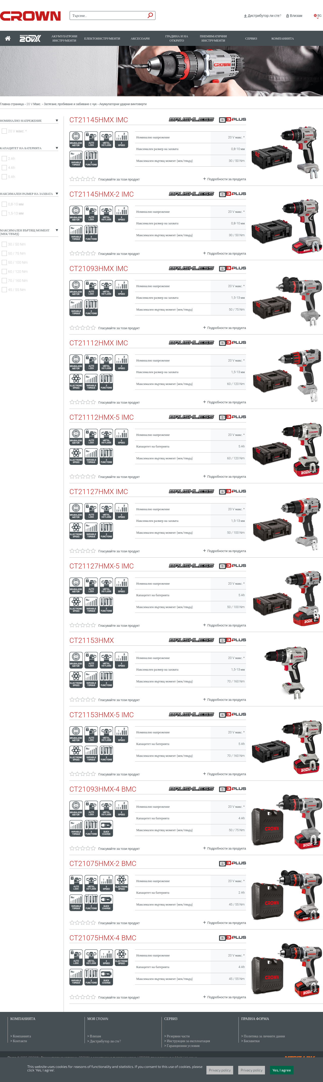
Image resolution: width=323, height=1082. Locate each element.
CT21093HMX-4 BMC (102, 789)
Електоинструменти (102, 38)
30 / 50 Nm (16, 244)
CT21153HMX (91, 640)
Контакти (20, 1041)
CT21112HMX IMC (98, 343)
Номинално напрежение (21, 121)
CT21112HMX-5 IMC (101, 417)
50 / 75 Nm (16, 253)
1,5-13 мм (15, 213)
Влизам (296, 16)
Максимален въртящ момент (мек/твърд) (24, 232)
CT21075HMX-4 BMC (102, 938)
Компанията (283, 38)
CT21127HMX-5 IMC (101, 566)
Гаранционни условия (183, 1045)
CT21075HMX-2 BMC (102, 863)
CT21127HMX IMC (98, 491)
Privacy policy (220, 1070)
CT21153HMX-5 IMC (101, 714)
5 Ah (11, 177)
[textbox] (108, 15)
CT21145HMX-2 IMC (101, 194)
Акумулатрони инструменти (64, 38)
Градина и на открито (176, 38)
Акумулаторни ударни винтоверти (123, 104)
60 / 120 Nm (18, 271)
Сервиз (251, 38)
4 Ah (11, 168)
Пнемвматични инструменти (213, 38)
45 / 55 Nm (16, 290)
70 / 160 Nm (18, 281)
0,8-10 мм (15, 204)
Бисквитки (252, 1041)
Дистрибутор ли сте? (264, 16)
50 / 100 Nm (18, 262)
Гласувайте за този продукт (119, 179)
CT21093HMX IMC (98, 268)
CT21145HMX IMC (98, 120)
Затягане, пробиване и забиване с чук (70, 104)
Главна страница (12, 104)
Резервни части (178, 1036)
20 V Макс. (33, 104)
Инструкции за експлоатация (188, 1041)
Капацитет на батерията (20, 148)
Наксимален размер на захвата (26, 194)
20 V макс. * (17, 131)
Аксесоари (140, 38)
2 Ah (11, 159)
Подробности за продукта (226, 179)
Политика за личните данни (264, 1036)
